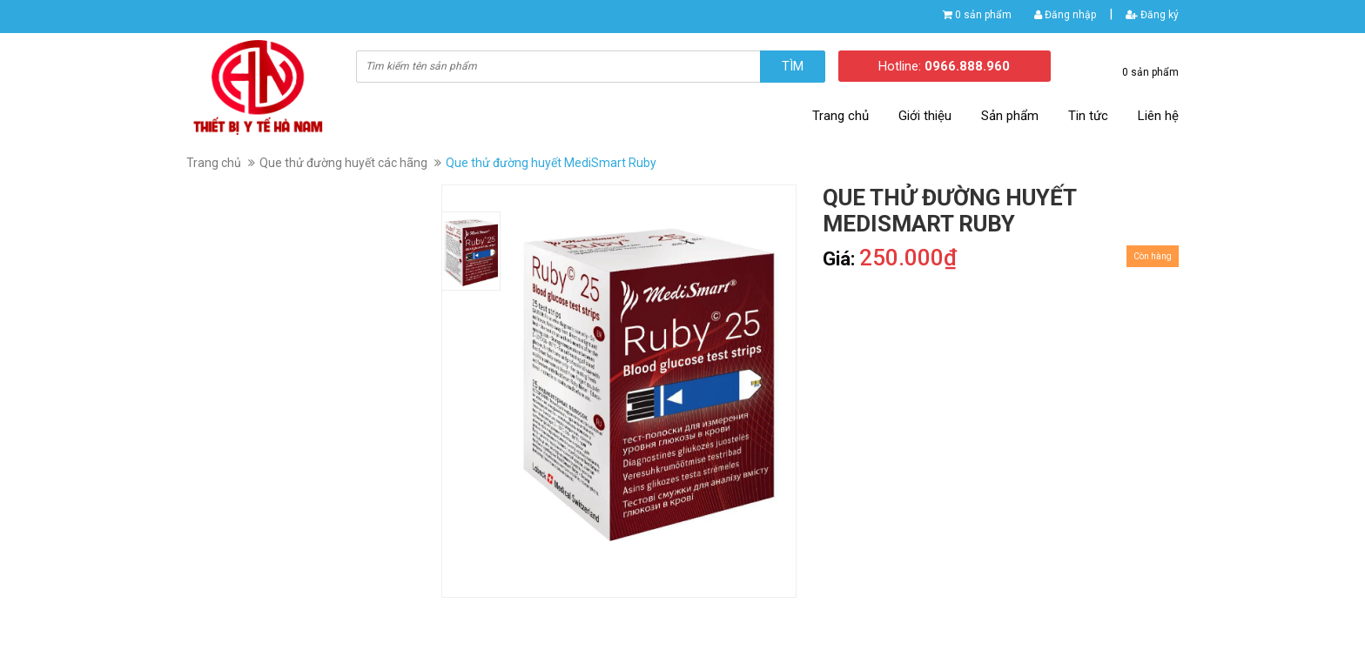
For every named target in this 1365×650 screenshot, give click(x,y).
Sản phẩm (1010, 116)
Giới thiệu (924, 116)
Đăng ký (1152, 15)
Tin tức (1088, 116)
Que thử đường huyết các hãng (343, 163)
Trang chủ (840, 116)
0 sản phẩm (983, 15)
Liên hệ (1158, 116)
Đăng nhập (1065, 15)
